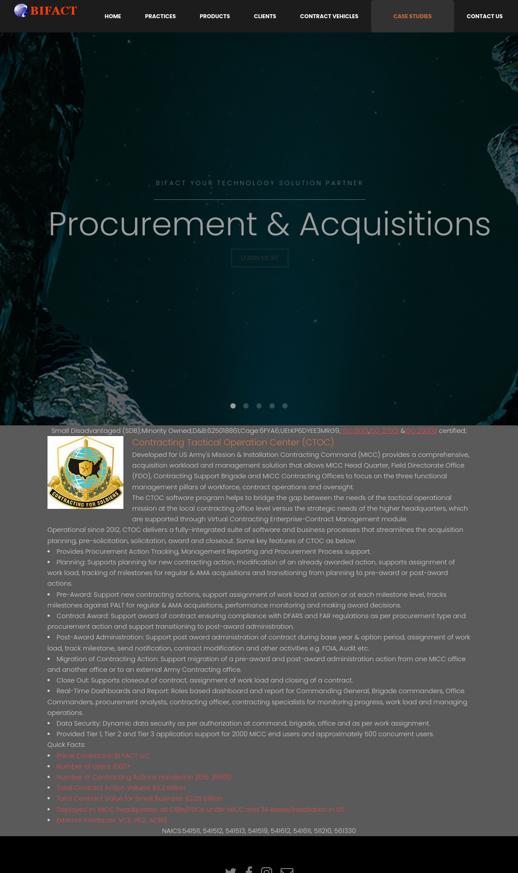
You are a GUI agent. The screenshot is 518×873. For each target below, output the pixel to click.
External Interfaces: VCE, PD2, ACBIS (111, 820)
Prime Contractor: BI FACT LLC (103, 755)
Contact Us (485, 16)
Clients (265, 16)
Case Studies (412, 16)
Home (113, 16)
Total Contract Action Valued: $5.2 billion (121, 787)
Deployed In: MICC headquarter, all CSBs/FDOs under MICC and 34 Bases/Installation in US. (200, 809)
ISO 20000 (421, 430)
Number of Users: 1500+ (93, 766)
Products (215, 16)
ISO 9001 (354, 430)
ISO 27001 (384, 430)
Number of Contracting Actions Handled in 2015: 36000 (143, 777)
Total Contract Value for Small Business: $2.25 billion (139, 798)
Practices (160, 16)
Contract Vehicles (329, 16)
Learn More (260, 258)
